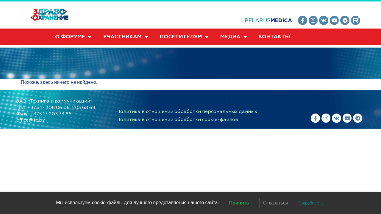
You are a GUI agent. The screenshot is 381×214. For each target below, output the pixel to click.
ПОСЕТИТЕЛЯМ (184, 37)
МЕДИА (233, 37)
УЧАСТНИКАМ (125, 37)
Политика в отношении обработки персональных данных (186, 111)
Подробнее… (310, 203)
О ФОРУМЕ (73, 37)
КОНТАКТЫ (274, 36)
